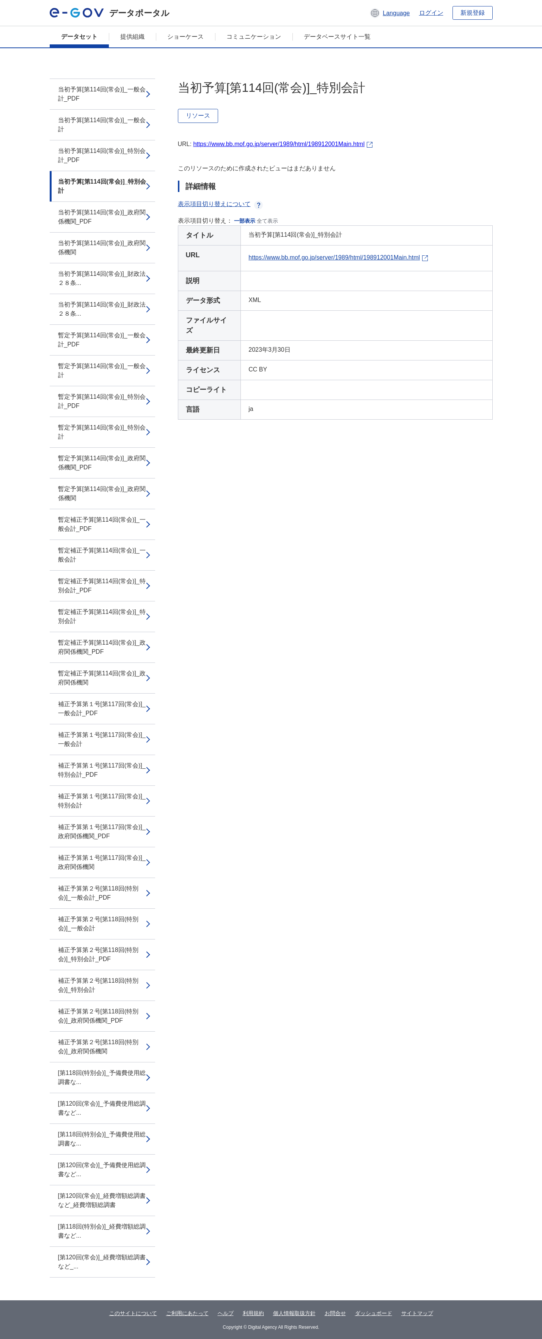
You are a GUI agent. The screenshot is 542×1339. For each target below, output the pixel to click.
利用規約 (253, 1313)
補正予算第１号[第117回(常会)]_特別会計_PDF (102, 770)
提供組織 (132, 36)
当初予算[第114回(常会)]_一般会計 (102, 124)
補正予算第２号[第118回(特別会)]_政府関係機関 (98, 1046)
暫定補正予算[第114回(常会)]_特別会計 (102, 616)
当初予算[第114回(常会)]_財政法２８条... (102, 278)
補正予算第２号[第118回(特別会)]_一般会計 (98, 923)
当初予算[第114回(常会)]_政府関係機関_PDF (102, 217)
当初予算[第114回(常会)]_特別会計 (102, 186)
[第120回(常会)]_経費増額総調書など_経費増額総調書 (102, 1200)
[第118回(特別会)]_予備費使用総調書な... (102, 1077)
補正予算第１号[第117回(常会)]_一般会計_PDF (102, 708)
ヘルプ (226, 1313)
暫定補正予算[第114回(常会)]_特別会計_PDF (102, 585)
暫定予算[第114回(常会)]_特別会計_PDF (102, 401)
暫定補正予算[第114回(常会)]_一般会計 (102, 555)
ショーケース (185, 36)
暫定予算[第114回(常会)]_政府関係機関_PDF (102, 462)
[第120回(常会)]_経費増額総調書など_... (102, 1262)
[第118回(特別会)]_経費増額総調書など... (102, 1231)
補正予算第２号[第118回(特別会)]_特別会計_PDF (98, 954)
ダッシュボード (373, 1313)
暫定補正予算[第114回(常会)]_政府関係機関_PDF (102, 647)
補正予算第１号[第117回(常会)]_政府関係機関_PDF (102, 831)
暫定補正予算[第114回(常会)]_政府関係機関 (102, 678)
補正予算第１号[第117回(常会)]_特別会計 (102, 801)
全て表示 (267, 221)
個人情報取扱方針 (294, 1313)
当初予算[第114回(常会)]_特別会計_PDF (102, 155)
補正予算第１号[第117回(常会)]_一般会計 (102, 739)
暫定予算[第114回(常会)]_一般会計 (102, 370)
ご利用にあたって (187, 1313)
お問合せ (335, 1313)
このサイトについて (133, 1313)
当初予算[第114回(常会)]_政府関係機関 (102, 247)
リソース (198, 115)
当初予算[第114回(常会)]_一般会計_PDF (102, 94)
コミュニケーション (253, 36)
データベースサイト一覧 (337, 36)
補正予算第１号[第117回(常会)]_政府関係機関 (102, 862)
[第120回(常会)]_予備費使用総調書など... (102, 1108)
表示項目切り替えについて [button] (220, 204)
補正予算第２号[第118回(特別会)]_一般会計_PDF (98, 893)
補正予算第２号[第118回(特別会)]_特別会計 (98, 985)
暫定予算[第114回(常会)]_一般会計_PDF (102, 340)
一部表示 (244, 221)
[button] (390, 13)
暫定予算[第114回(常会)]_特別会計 (102, 432)
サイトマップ (417, 1313)
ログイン (431, 12)
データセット (79, 36)
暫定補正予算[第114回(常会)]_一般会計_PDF (102, 524)
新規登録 (472, 12)
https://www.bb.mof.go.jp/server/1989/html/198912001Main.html (278, 144)
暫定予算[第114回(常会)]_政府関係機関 (102, 493)
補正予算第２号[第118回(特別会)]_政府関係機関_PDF (98, 1016)
